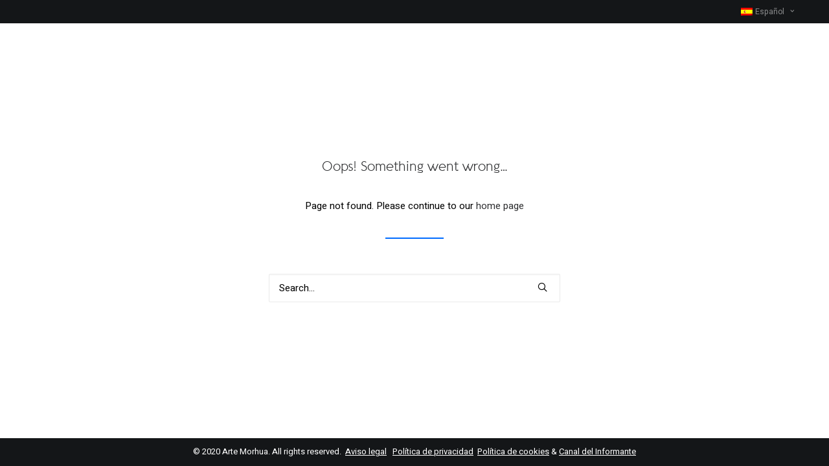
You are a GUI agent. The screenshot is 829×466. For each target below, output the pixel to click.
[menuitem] (773, 11)
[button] (542, 287)
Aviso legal (366, 451)
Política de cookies (513, 451)
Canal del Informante (597, 451)
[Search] (414, 288)
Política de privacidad (432, 451)
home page (500, 206)
